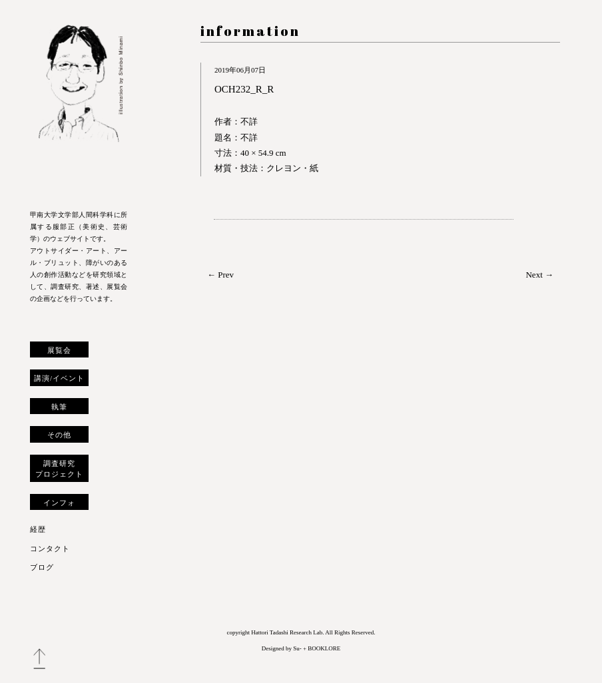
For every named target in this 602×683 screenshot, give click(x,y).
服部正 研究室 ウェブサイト (78, 107)
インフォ (59, 503)
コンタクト (50, 549)
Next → (539, 275)
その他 (59, 435)
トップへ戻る (39, 659)
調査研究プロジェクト (59, 468)
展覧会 (59, 350)
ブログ (42, 567)
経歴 (38, 529)
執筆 (59, 407)
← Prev (220, 275)
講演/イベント (59, 378)
